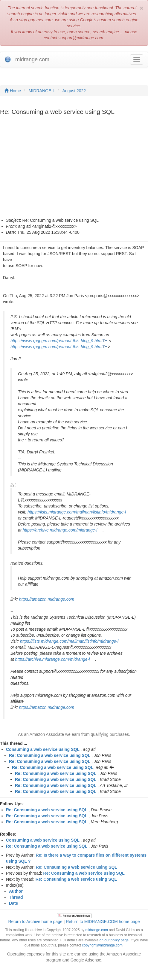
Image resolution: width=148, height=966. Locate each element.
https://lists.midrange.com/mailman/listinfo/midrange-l (77, 512)
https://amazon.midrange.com (46, 599)
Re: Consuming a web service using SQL (49, 755)
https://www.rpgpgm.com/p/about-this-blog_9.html (56, 340)
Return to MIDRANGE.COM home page (103, 921)
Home (12, 90)
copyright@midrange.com (102, 945)
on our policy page (114, 940)
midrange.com (96, 930)
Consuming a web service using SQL (43, 749)
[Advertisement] (74, 172)
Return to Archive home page (35, 921)
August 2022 (74, 90)
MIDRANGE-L (42, 90)
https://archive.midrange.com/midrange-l (60, 530)
